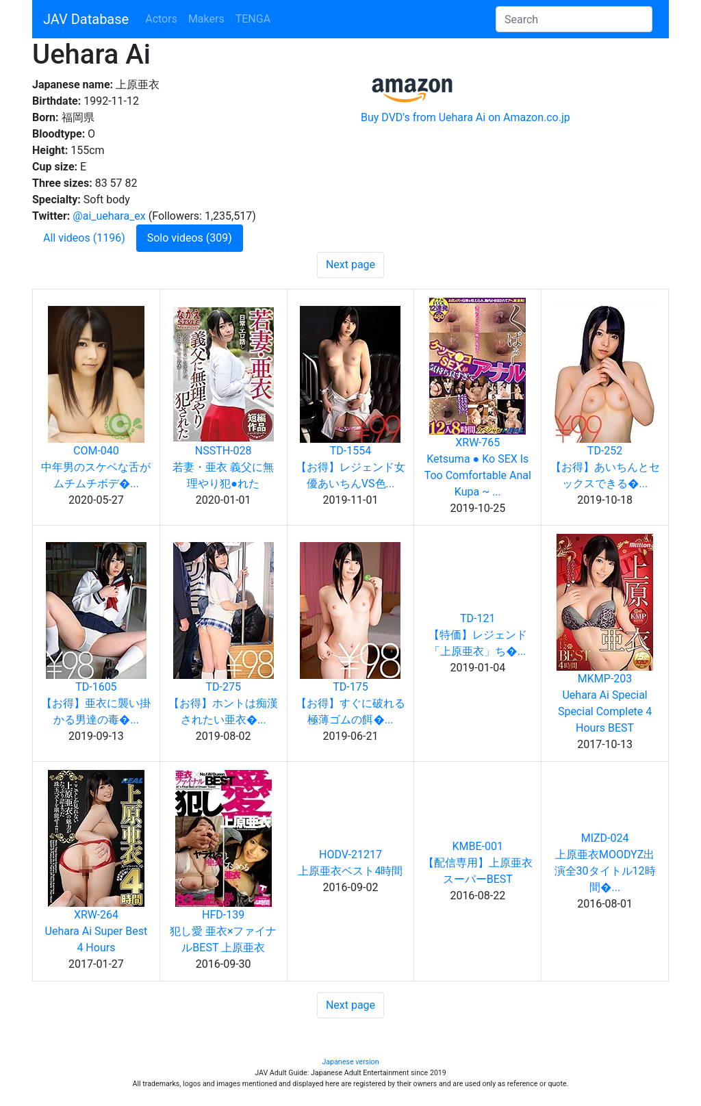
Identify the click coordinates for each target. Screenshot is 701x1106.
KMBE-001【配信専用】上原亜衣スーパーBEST (478, 863)
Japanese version (350, 1061)
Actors (161, 18)
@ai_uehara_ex (109, 215)
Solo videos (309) (189, 237)
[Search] (574, 19)
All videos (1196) (84, 237)
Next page (350, 264)
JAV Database (86, 19)
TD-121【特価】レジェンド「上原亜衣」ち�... (478, 635)
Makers (206, 18)
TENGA (252, 18)
